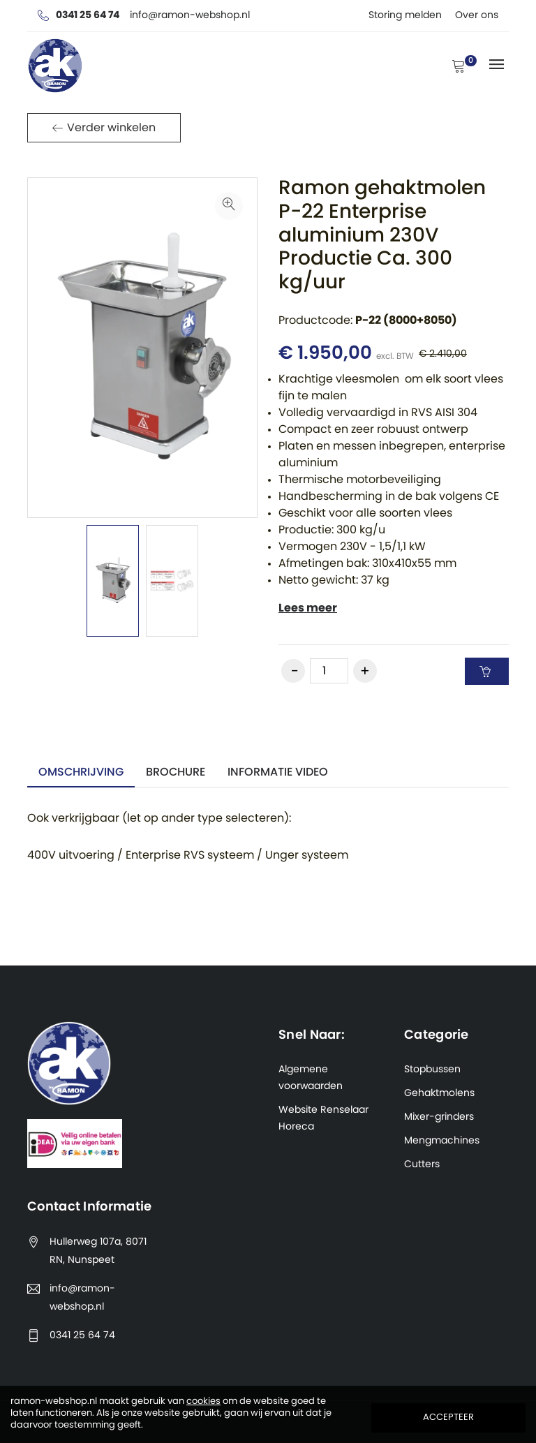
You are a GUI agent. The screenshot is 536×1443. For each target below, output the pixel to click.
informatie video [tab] (278, 772)
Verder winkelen (104, 127)
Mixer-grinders (439, 1117)
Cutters (422, 1164)
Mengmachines (441, 1141)
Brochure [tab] (175, 772)
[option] (113, 581)
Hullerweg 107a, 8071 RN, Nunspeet (98, 1251)
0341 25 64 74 (82, 1335)
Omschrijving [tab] (81, 772)
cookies (203, 1401)
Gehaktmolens (439, 1093)
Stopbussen (432, 1069)
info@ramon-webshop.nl (82, 1298)
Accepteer (448, 1417)
